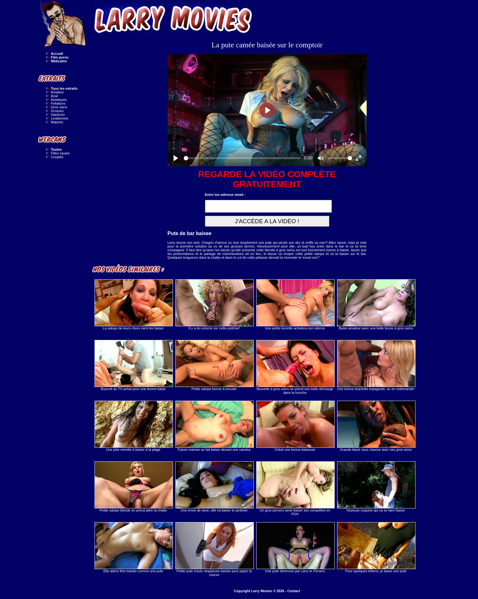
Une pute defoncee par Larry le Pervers (295, 547)
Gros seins (59, 107)
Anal (54, 96)
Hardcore (58, 114)
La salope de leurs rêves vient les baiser (133, 304)
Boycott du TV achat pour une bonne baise (133, 365)
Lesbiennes (59, 118)
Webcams (59, 61)
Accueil (57, 53)
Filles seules (60, 153)
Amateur (57, 92)
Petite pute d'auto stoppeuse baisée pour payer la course (214, 549)
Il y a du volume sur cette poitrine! (214, 304)
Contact (293, 591)
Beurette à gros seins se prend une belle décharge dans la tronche (295, 367)
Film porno (60, 57)
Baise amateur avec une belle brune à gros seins (376, 304)
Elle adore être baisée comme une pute (133, 547)
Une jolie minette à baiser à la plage (133, 426)
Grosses (57, 111)
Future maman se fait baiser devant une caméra (214, 426)
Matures (57, 122)
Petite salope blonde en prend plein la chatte (133, 486)
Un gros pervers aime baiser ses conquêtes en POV (295, 488)
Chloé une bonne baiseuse (295, 426)
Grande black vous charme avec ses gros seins (376, 426)
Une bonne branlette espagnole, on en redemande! (376, 365)
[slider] (242, 158)
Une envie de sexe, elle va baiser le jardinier (214, 486)
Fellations (58, 103)
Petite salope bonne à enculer (214, 365)
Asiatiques (59, 99)
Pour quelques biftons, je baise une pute (376, 547)
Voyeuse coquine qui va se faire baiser (376, 486)
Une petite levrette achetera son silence (295, 304)
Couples (57, 157)
